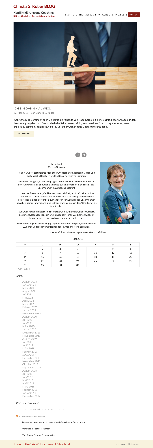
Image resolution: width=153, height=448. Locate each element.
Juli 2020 (27, 319)
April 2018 (28, 383)
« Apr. (19, 268)
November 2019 (31, 335)
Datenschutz (134, 444)
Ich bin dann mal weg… (33, 108)
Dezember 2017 (31, 396)
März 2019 (28, 348)
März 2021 (28, 303)
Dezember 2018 (31, 357)
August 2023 (29, 281)
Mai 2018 (27, 380)
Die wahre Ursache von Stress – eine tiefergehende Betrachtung (53, 422)
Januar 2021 (29, 310)
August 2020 (29, 316)
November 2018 (31, 361)
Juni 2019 (27, 345)
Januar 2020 (29, 329)
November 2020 (31, 313)
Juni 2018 (27, 376)
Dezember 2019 (31, 332)
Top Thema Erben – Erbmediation (38, 435)
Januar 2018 (29, 392)
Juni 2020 (27, 322)
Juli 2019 (27, 342)
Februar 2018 (29, 389)
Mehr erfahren (23, 134)
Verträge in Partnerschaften (36, 428)
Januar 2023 (29, 284)
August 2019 (29, 338)
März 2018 (28, 386)
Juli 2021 (27, 294)
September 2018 (31, 367)
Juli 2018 (27, 373)
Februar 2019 (29, 351)
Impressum (120, 444)
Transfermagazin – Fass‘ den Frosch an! (44, 409)
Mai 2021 (27, 297)
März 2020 (28, 326)
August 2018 (29, 370)
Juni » (27, 268)
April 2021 (28, 300)
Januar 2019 (29, 354)
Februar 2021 (29, 307)
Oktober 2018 (30, 364)
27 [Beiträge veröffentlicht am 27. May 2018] (130, 260)
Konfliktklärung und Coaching (32, 416)
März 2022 (28, 288)
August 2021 (29, 291)
